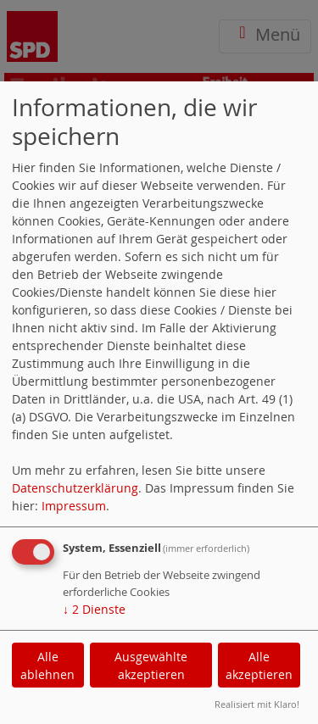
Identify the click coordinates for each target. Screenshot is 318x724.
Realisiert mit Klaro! (257, 704)
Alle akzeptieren (259, 665)
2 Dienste (94, 609)
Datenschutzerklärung (75, 488)
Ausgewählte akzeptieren (150, 665)
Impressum (74, 506)
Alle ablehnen (47, 665)
